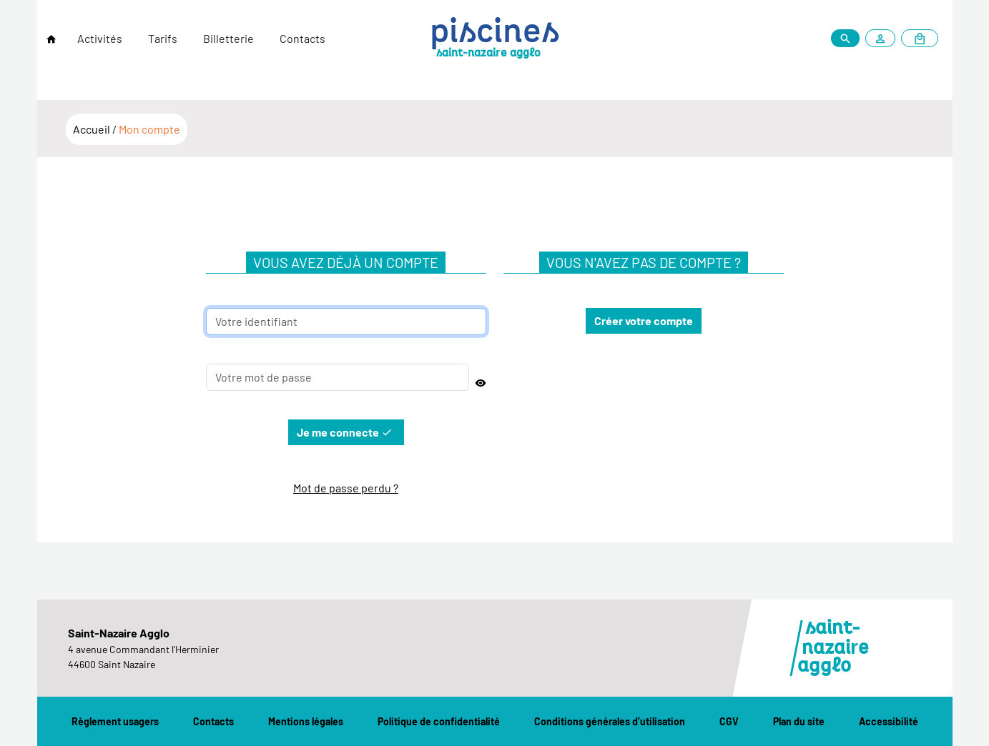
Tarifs (162, 38)
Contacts (302, 38)
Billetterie (228, 38)
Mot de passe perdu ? (345, 487)
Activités (99, 38)
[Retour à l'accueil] (51, 39)
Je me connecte (345, 432)
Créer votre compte (643, 320)
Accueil (92, 129)
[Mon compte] (883, 38)
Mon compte (149, 129)
